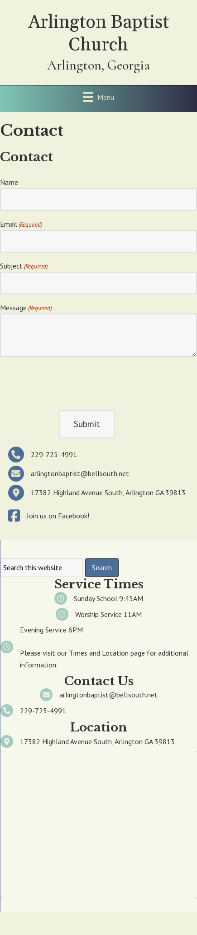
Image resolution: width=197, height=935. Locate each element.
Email (21, 224)
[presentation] (69, 382)
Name (9, 182)
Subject (24, 266)
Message (26, 308)
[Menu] (98, 97)
